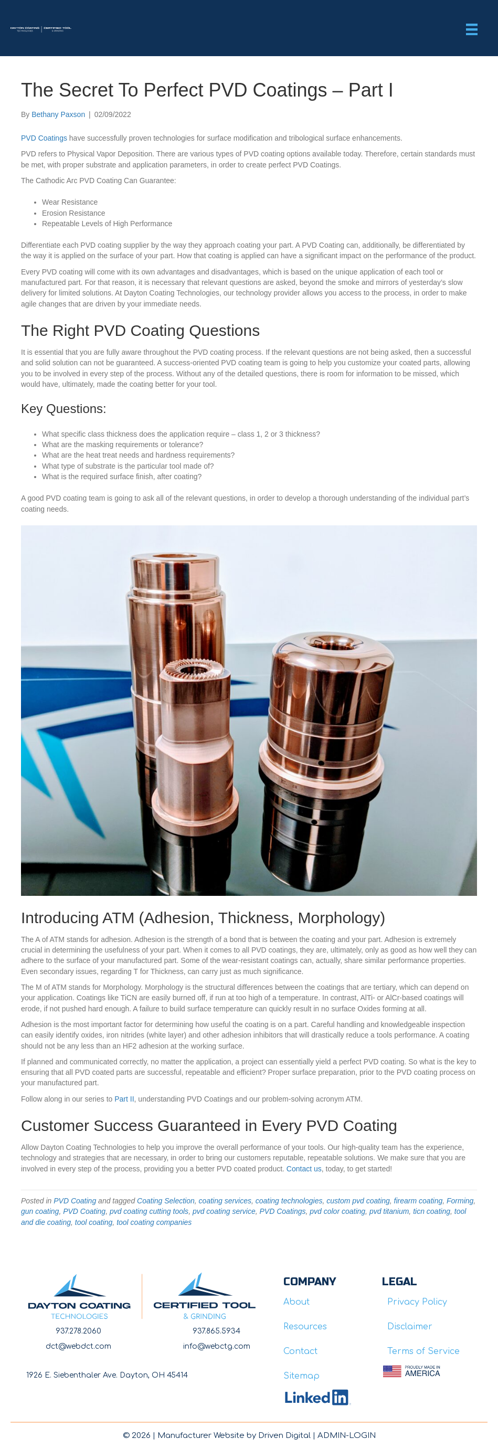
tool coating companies (154, 1222)
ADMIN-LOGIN (346, 1435)
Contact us (304, 1169)
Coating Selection (166, 1201)
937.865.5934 (216, 1331)
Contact (300, 1351)
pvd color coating (337, 1211)
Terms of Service (423, 1351)
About (296, 1302)
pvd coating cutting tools (149, 1211)
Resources (305, 1326)
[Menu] (472, 29)
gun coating (40, 1211)
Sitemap (301, 1376)
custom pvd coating (358, 1201)
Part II (124, 1099)
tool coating (94, 1222)
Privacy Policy (417, 1302)
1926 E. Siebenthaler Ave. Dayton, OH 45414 (107, 1375)
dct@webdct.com (78, 1346)
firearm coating (418, 1201)
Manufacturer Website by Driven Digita (233, 1435)
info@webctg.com (216, 1346)
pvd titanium (389, 1211)
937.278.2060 (78, 1331)
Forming (460, 1201)
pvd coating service (224, 1211)
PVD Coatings (44, 138)
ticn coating (431, 1211)
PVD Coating (75, 1201)
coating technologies (289, 1201)
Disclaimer (409, 1326)
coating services (225, 1201)
